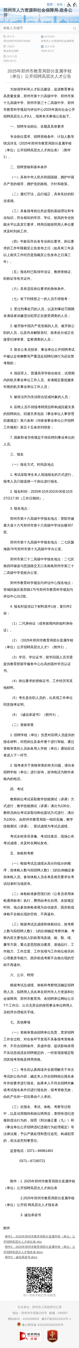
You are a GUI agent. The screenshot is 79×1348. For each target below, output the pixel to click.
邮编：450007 (58, 1313)
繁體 (50, 4)
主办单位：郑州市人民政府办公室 (39, 1307)
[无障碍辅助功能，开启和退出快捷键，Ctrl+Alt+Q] (72, 4)
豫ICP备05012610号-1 (56, 1319)
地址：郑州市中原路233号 (29, 1313)
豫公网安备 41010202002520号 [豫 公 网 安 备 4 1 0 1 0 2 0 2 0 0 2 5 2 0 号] (40, 1324)
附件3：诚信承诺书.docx (21, 1257)
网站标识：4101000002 (23, 1319)
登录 (60, 4)
